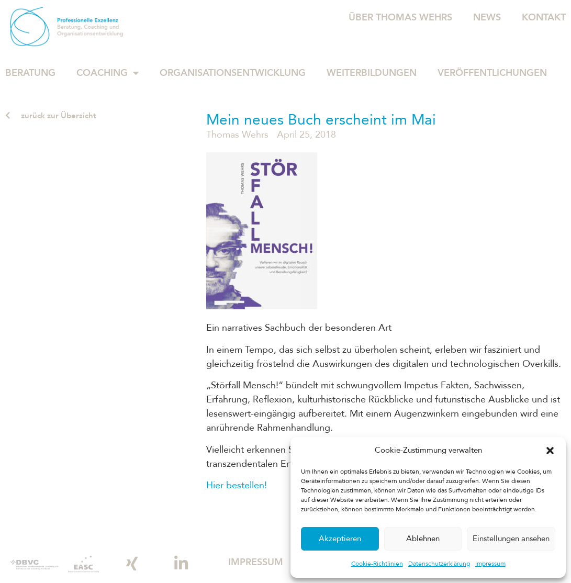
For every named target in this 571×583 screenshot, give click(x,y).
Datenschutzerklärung (439, 563)
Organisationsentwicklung (233, 73)
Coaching (107, 73)
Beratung (30, 73)
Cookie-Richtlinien (377, 563)
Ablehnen (423, 539)
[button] (550, 450)
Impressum (490, 563)
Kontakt (544, 17)
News (487, 17)
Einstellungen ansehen (511, 539)
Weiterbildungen (372, 73)
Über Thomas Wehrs (400, 17)
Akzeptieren (340, 539)
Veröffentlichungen (492, 73)
